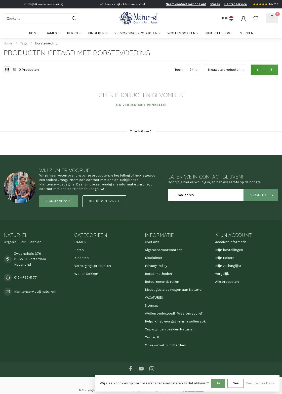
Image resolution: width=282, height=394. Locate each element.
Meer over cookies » (260, 383)
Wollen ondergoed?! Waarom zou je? (174, 313)
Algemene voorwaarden (163, 250)
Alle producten (227, 282)
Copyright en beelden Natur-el (169, 329)
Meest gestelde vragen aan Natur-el (173, 289)
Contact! (152, 337)
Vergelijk (222, 274)
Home (34, 33)
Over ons (152, 242)
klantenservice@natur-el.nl (36, 291)
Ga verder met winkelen (141, 105)
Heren (72, 33)
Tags (23, 43)
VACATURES (154, 297)
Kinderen (96, 33)
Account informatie (230, 242)
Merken (246, 33)
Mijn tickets (224, 258)
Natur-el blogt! (219, 33)
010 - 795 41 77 (25, 277)
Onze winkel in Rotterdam (165, 345)
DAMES (51, 33)
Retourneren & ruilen (162, 282)
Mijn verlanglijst (228, 266)
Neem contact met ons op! (186, 4)
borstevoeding (46, 43)
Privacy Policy (156, 266)
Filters (264, 70)
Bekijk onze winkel (104, 201)
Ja (218, 383)
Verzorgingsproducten (136, 33)
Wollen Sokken (181, 33)
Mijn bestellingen (229, 250)
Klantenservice (235, 4)
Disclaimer (153, 258)
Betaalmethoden (158, 274)
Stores (215, 4)
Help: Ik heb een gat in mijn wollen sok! (175, 321)
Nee (236, 383)
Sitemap (151, 305)
